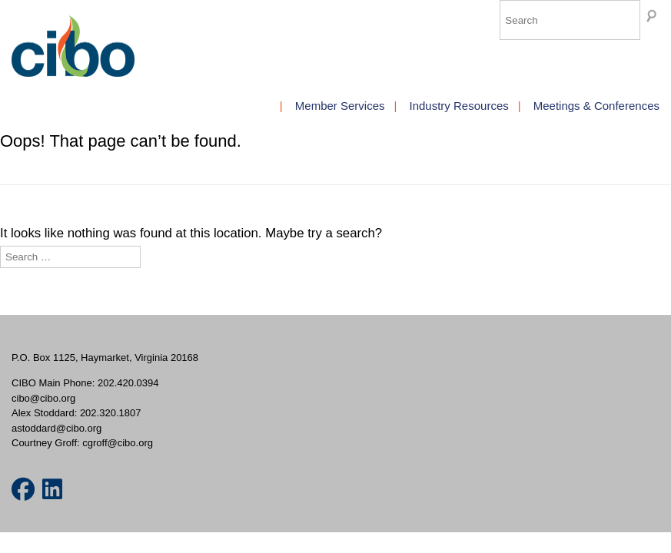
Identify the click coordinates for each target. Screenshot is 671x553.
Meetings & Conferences (596, 105)
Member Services (340, 105)
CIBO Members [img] (73, 46)
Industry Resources (459, 105)
